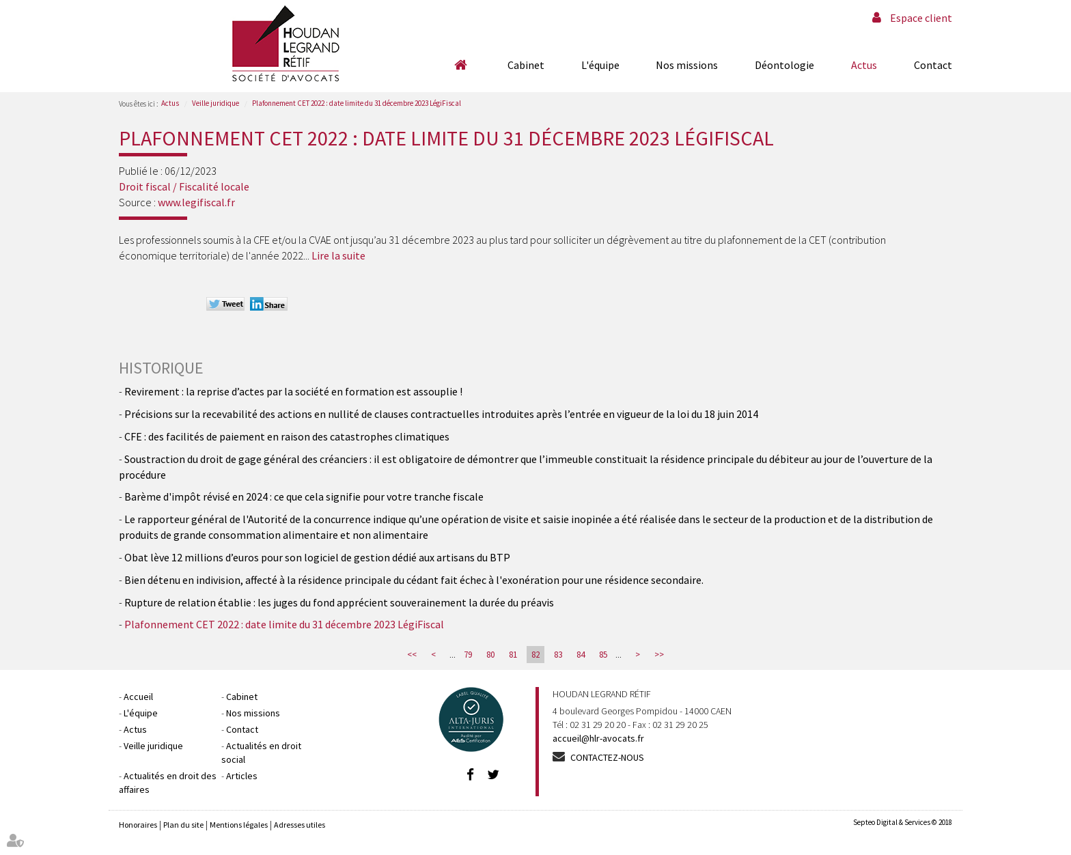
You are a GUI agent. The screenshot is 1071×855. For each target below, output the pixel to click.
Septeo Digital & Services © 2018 (902, 822)
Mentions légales (239, 824)
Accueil (460, 65)
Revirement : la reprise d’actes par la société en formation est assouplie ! (293, 391)
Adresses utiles (299, 824)
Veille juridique (215, 103)
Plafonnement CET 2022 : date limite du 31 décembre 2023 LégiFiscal (356, 103)
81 (513, 654)
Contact (933, 65)
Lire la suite (338, 255)
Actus (864, 65)
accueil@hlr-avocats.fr (598, 738)
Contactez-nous (607, 757)
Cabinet (525, 65)
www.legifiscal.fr (196, 202)
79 (468, 654)
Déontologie (784, 65)
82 (535, 654)
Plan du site (183, 824)
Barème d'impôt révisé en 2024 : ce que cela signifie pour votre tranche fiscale (304, 496)
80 (490, 654)
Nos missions (687, 65)
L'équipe (600, 65)
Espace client (921, 18)
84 (580, 654)
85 (603, 654)
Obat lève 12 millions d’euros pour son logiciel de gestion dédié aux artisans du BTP (317, 557)
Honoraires (138, 824)
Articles (242, 776)
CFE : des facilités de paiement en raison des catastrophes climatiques (286, 436)
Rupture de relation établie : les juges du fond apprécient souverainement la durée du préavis (339, 602)
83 (558, 654)
